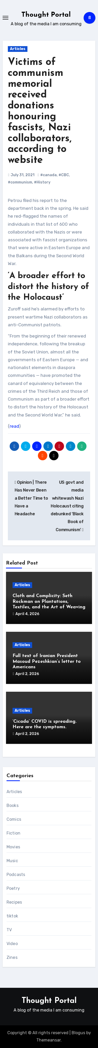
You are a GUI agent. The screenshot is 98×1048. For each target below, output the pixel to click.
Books (13, 805)
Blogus (78, 1032)
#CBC (64, 175)
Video (12, 943)
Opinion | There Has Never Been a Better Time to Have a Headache (31, 498)
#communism (20, 182)
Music (12, 860)
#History (42, 182)
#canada (48, 175)
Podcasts (16, 874)
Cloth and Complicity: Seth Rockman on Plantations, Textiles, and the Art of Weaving (49, 601)
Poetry (13, 888)
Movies (13, 846)
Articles (17, 49)
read (14, 426)
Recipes (14, 902)
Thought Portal (46, 15)
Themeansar (48, 1040)
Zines (12, 957)
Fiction (13, 833)
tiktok (12, 916)
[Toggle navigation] (5, 18)
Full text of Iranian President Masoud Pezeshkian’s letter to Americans (47, 661)
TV (9, 929)
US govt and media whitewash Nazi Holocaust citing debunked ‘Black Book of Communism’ (67, 506)
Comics (14, 819)
